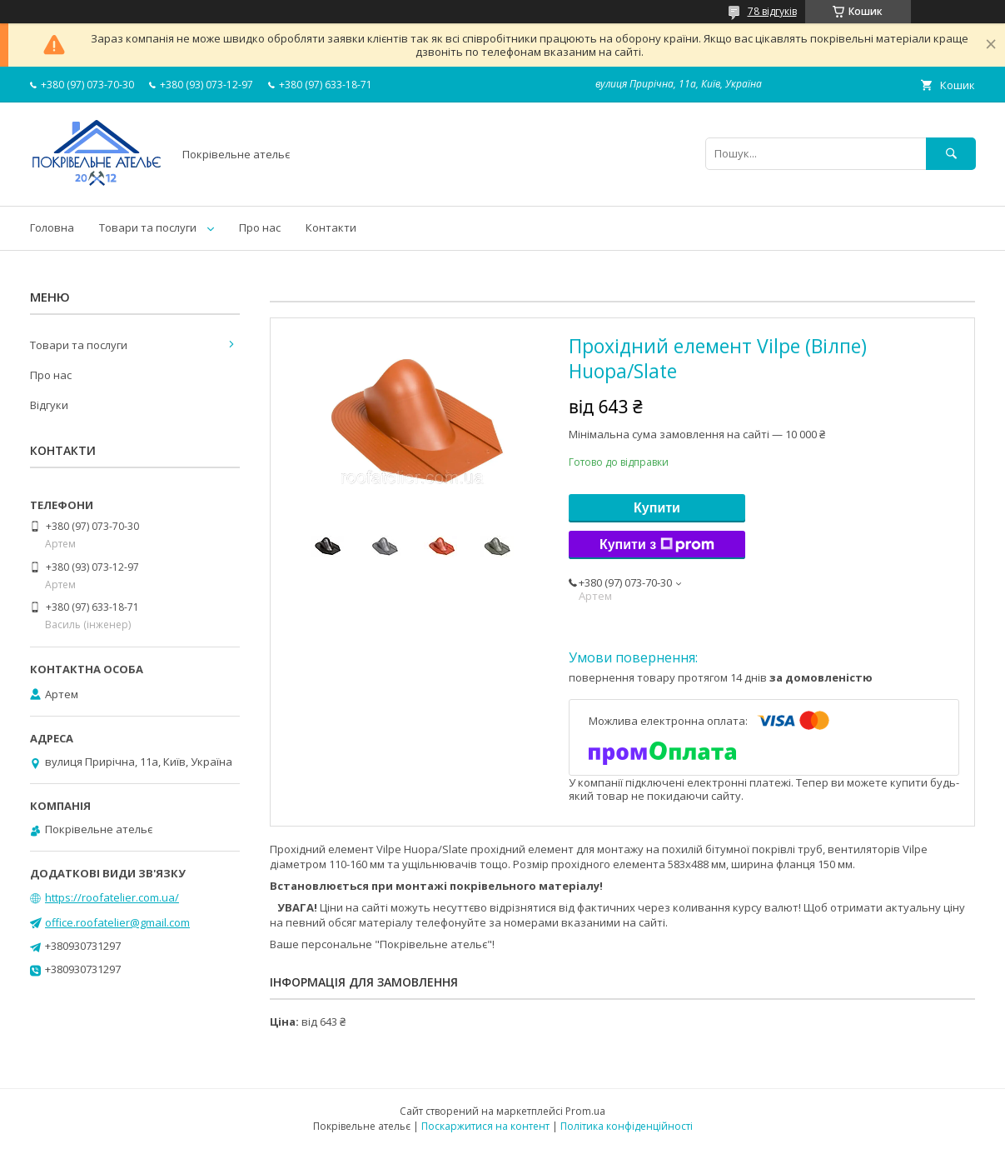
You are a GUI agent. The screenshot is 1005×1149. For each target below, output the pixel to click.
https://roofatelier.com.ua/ (112, 897)
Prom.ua (585, 1111)
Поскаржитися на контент (485, 1126)
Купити (657, 508)
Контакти (331, 227)
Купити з (657, 544)
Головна (52, 227)
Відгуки (49, 404)
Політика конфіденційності (626, 1126)
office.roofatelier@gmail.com (117, 922)
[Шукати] (951, 153)
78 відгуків (772, 11)
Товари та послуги (148, 227)
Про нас (260, 227)
